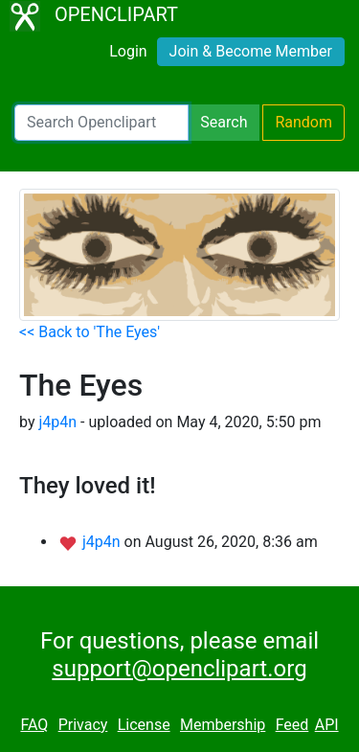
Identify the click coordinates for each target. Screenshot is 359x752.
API (327, 725)
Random (303, 122)
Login (127, 51)
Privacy (83, 725)
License (144, 725)
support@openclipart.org (179, 668)
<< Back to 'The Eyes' (89, 332)
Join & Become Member (250, 51)
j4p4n (57, 422)
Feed (292, 725)
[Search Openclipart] (101, 122)
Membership (222, 725)
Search (223, 122)
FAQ (34, 725)
